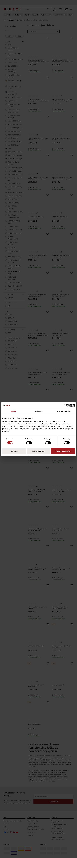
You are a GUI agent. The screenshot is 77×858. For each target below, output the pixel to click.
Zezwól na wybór (38, 451)
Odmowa (14, 451)
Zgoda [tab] (13, 411)
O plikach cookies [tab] (63, 411)
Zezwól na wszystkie (63, 451)
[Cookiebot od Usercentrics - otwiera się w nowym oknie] (66, 405)
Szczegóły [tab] (38, 411)
